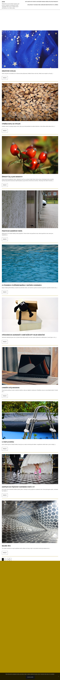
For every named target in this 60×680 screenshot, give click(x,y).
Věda (39, 4)
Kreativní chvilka (9, 71)
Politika (51, 1)
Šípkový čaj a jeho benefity (12, 177)
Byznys (34, 1)
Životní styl (51, 4)
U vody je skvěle (8, 442)
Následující (10, 559)
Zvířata (56, 4)
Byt (31, 1)
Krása (47, 1)
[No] (58, 676)
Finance (43, 1)
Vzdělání (43, 4)
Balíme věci (6, 546)
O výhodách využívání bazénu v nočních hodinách (22, 285)
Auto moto (28, 1)
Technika (35, 4)
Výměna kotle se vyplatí (11, 124)
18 (8, 559)
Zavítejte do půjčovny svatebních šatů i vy (18, 487)
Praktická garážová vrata (12, 231)
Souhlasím (30, 677)
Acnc (3, 1)
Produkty (55, 1)
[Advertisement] (30, 19)
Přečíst (5, 78)
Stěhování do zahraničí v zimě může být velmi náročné (23, 335)
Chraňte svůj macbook (10, 388)
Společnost (30, 4)
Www (46, 4)
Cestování (38, 1)
